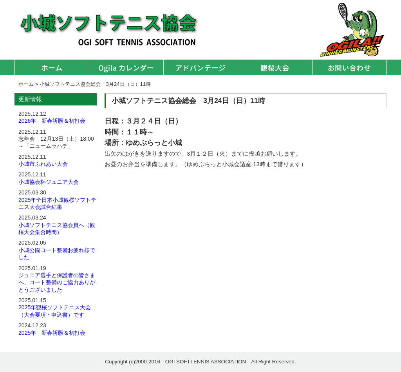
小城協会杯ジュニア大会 (48, 182)
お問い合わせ (349, 67)
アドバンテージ (200, 67)
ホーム (51, 67)
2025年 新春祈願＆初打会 (51, 333)
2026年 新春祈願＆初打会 (51, 121)
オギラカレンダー (126, 67)
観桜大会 (275, 67)
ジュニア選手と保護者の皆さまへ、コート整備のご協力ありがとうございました (56, 282)
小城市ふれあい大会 (43, 164)
